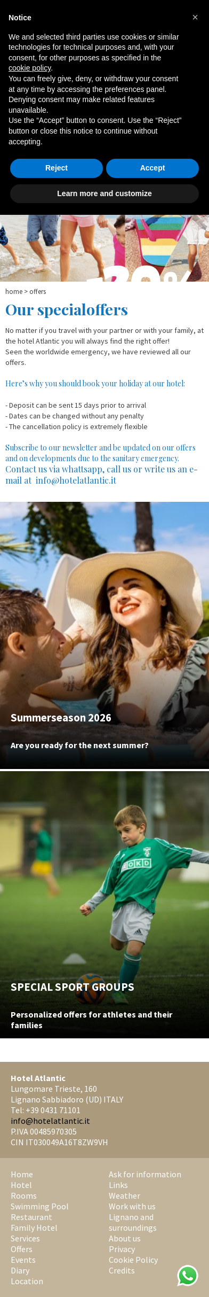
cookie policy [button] (30, 68)
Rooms (24, 1195)
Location (27, 1281)
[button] (195, 17)
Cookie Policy (133, 1259)
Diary (20, 1270)
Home (13, 291)
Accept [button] (152, 168)
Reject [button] (56, 168)
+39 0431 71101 (53, 1110)
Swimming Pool (40, 1206)
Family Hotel (34, 1227)
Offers (22, 1249)
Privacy (122, 1249)
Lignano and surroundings (133, 1222)
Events (23, 1259)
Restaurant (31, 1216)
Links (118, 1184)
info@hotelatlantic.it (50, 1120)
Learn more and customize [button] (104, 193)
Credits (122, 1270)
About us (125, 1238)
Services (25, 1238)
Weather (124, 1195)
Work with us (132, 1206)
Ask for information (145, 1174)
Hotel (21, 1184)
